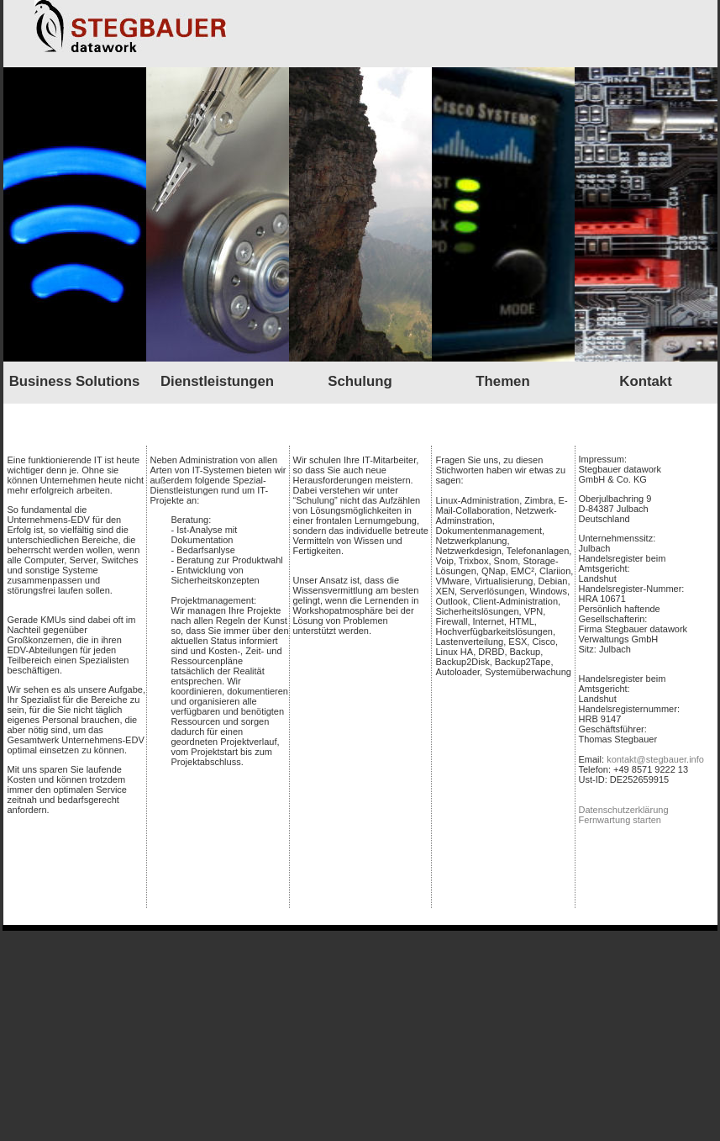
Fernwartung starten (620, 820)
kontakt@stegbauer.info (655, 759)
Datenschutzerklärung (624, 810)
